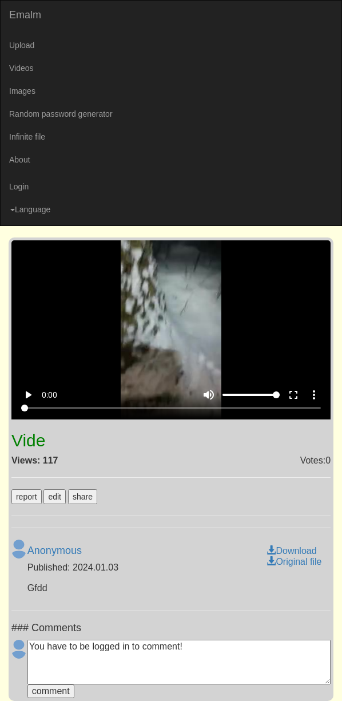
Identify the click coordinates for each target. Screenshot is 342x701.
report (26, 496)
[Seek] (171, 408)
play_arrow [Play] (28, 395)
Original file (294, 562)
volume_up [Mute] (209, 395)
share (83, 496)
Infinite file (27, 136)
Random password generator (61, 113)
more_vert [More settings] (314, 395)
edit (54, 496)
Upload (21, 45)
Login (19, 186)
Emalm (25, 15)
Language (30, 209)
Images (22, 91)
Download (291, 551)
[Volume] (251, 394)
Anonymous (54, 550)
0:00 (49, 394)
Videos (21, 68)
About (19, 159)
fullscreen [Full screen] (293, 395)
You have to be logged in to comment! (179, 662)
